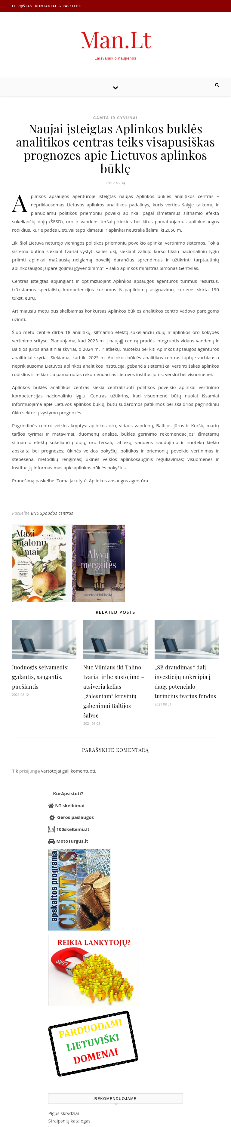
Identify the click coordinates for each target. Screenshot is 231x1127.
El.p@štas (22, 6)
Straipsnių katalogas (69, 1121)
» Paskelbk (70, 6)
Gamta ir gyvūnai (115, 117)
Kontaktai (45, 6)
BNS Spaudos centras (52, 513)
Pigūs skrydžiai (63, 1113)
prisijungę (29, 771)
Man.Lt (115, 39)
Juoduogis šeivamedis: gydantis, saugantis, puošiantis (40, 677)
